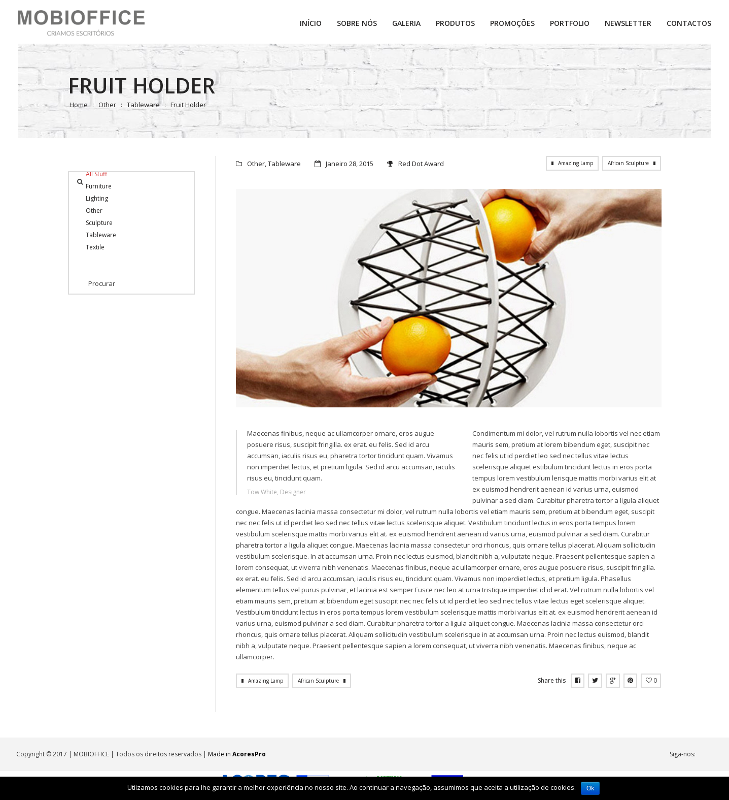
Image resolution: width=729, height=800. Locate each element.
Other (107, 104)
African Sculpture (628, 163)
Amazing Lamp (575, 163)
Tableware (143, 104)
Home (79, 104)
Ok (590, 788)
